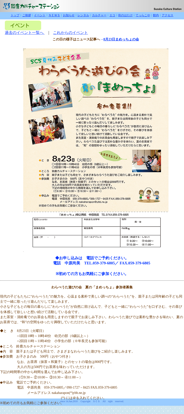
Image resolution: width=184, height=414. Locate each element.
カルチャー (99, 15)
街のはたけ (125, 15)
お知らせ (69, 15)
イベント (40, 15)
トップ (15, 15)
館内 (156, 15)
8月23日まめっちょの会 (121, 39)
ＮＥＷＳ (54, 15)
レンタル (83, 15)
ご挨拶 (26, 15)
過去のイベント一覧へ (25, 33)
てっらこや (143, 15)
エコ (112, 15)
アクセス (167, 15)
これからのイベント (70, 33)
